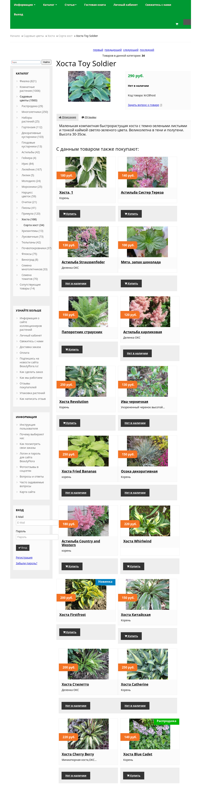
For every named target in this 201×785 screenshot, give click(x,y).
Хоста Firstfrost (72, 482)
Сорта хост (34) (34, 225)
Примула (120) (31, 213)
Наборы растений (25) (30, 119)
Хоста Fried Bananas (168, 337)
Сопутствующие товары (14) (30, 286)
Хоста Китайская (120, 482)
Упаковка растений (32, 393)
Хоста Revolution (73, 337)
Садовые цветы (34, 36)
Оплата (24, 352)
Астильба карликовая (161, 267)
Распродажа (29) (32, 106)
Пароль (21, 531)
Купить (70, 217)
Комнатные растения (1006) (30, 89)
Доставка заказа (30, 347)
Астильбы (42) (31, 152)
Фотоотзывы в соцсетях (29, 469)
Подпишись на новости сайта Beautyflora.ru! (29, 362)
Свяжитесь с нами (31, 341)
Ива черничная (119, 337)
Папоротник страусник (116, 267)
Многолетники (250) (35, 112)
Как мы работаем (31, 377)
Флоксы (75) (29, 254)
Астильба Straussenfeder (164, 194)
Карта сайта (27, 492)
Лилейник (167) (32, 169)
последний (147, 50)
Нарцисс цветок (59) (29, 194)
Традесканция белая (123, 691)
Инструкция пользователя (29, 426)
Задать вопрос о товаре (143, 105)
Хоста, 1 (66, 192)
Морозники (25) (32, 186)
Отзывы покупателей (28, 385)
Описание (67, 117)
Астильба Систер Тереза (120, 194)
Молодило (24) (31, 181)
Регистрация (24, 557)
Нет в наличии (165, 217)
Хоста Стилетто (164, 482)
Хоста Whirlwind (165, 410)
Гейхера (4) (29, 158)
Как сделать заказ (31, 372)
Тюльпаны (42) (31, 242)
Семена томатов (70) (30, 277)
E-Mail (20, 517)
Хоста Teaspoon (72, 620)
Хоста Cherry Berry (121, 551)
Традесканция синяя (77, 691)
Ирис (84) (28, 163)
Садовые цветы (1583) (29, 98)
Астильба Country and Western (120, 412)
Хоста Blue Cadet (165, 551)
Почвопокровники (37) (37, 248)
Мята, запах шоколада (69, 267)
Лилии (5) (28, 175)
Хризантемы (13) (32, 231)
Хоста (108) (29, 219)
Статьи (71, 5)
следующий (130, 50)
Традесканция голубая (163, 619)
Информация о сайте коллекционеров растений (31, 323)
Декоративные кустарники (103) (33, 135)
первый (98, 50)
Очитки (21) (29, 202)
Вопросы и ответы (32, 476)
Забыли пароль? (26, 563)
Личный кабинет (31, 335)
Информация (25, 5)
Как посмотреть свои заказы (30, 446)
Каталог (50, 5)
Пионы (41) (29, 208)
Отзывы (89, 117)
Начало (15, 36)
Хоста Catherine (73, 551)
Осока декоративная (77, 410)
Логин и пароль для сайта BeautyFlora (30, 457)
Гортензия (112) (32, 127)
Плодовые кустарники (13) (32, 144)
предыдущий (113, 50)
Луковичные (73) (32, 236)
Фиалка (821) (28, 81)
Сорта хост (65, 36)
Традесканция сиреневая (117, 620)
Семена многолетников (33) (35, 267)
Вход (22, 547)
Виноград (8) (30, 259)
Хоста (51, 36)
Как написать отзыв (33, 399)
